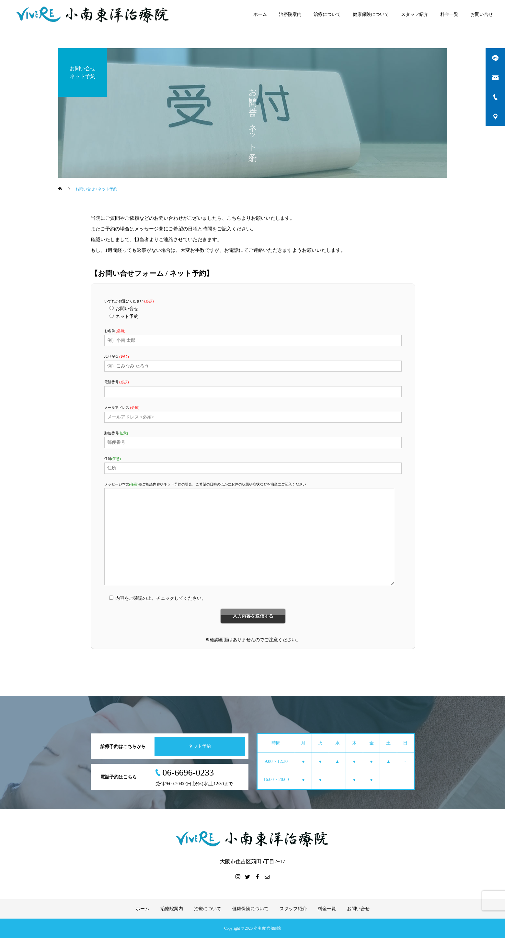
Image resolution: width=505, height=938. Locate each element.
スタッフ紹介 (414, 14)
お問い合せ (481, 14)
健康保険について (371, 14)
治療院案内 (290, 14)
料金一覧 (449, 14)
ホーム (260, 14)
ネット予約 (200, 746)
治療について (327, 14)
